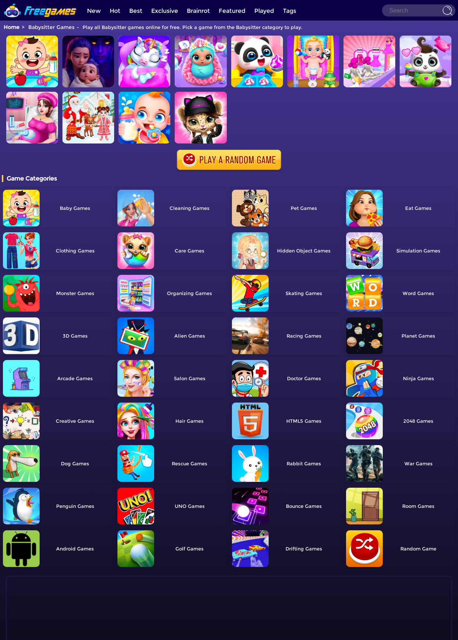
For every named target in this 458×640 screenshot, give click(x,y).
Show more (36, 614)
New (94, 10)
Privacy (238, 631)
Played (264, 10)
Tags (289, 10)
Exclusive (164, 10)
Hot (115, 10)
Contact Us (200, 631)
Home (11, 27)
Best (135, 10)
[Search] (418, 10)
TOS (221, 631)
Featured (232, 10)
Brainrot (198, 10)
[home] (40, 3)
